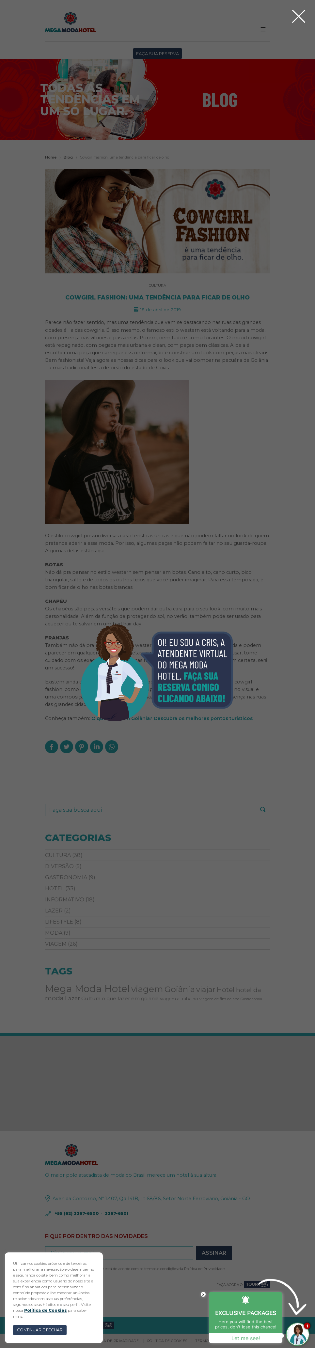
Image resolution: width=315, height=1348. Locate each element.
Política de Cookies (45, 1310)
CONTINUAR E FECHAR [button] (40, 1329)
